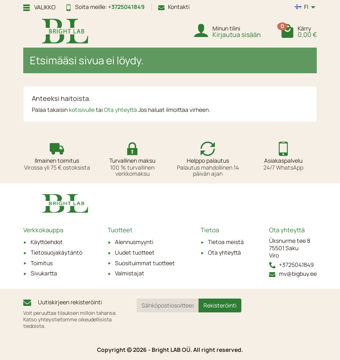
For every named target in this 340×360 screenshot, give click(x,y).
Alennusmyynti (134, 242)
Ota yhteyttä (121, 109)
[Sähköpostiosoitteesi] (168, 305)
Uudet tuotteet (135, 252)
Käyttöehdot (47, 242)
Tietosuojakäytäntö (56, 252)
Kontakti (174, 7)
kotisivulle (82, 109)
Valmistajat (129, 273)
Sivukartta (44, 273)
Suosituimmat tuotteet (145, 263)
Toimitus (42, 263)
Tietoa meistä (226, 242)
